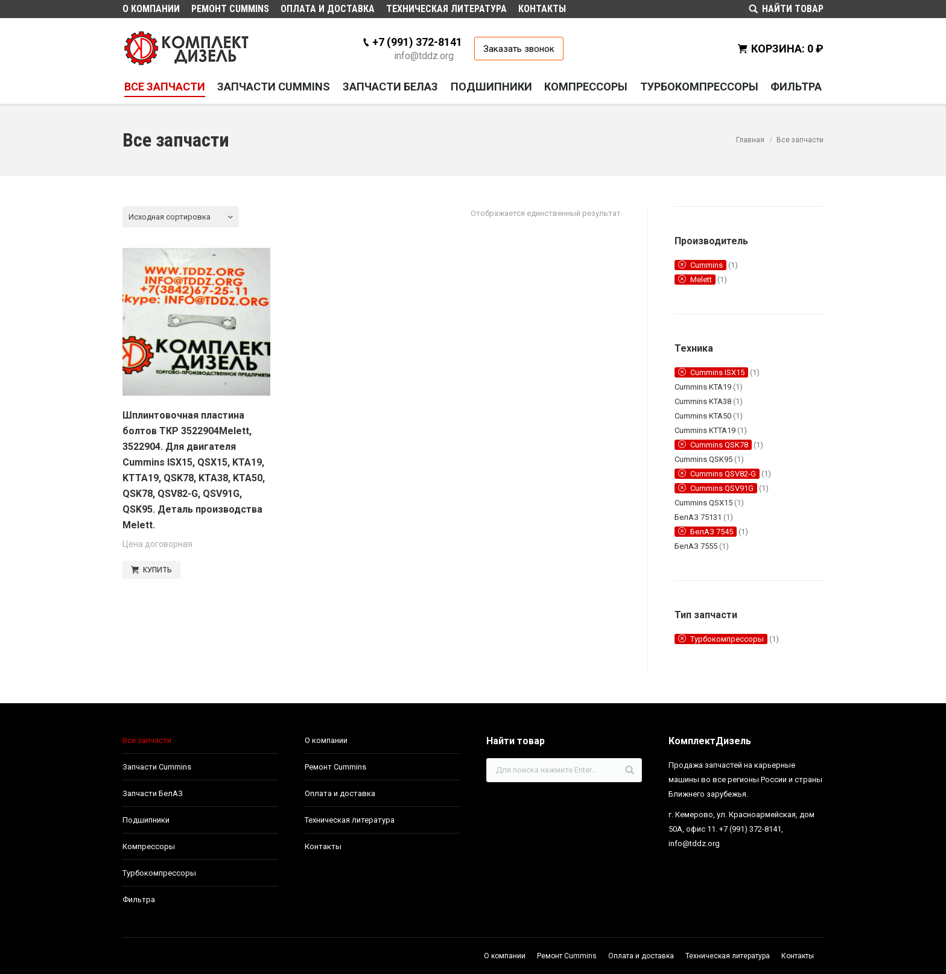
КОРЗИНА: (787, 48)
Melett (701, 279)
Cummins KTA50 (703, 415)
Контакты (323, 846)
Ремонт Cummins (335, 766)
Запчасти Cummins (156, 766)
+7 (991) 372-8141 (417, 42)
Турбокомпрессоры (727, 639)
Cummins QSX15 (703, 502)
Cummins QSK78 (719, 444)
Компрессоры (148, 846)
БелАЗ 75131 (698, 517)
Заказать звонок (518, 48)
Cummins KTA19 (703, 386)
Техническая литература (350, 819)
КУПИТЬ (157, 569)
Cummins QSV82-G (723, 473)
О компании (326, 740)
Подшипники (146, 819)
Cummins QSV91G (722, 488)
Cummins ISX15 (717, 372)
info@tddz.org (424, 56)
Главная (750, 140)
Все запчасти (146, 740)
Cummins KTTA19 (705, 430)
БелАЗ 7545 (711, 531)
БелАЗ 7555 (696, 546)
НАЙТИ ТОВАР (793, 8)
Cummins (706, 265)
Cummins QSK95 (703, 459)
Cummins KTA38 (703, 401)
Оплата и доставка (340, 793)
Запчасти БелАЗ (152, 793)
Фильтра (138, 899)
